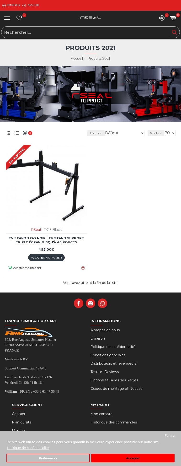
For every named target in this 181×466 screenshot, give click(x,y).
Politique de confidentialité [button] (28, 448)
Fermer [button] (170, 435)
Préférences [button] (48, 458)
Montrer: (156, 133)
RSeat (36, 230)
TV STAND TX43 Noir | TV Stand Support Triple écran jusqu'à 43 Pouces (46, 240)
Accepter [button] (133, 458)
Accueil (77, 58)
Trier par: (96, 133)
